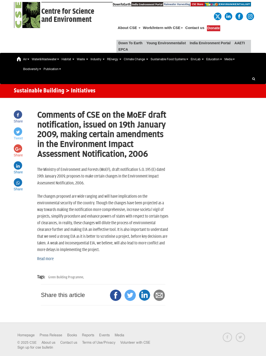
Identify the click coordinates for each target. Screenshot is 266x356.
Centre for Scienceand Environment (67, 15)
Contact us (194, 28)
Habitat (68, 59)
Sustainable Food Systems (169, 59)
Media (229, 59)
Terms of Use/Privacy (98, 342)
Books (72, 335)
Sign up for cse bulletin (35, 347)
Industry (98, 59)
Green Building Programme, (66, 277)
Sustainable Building (39, 91)
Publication (52, 69)
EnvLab (197, 59)
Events (104, 335)
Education (214, 59)
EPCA (123, 49)
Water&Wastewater (45, 59)
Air (26, 59)
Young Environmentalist (166, 43)
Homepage (26, 335)
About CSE (129, 28)
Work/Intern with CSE (163, 28)
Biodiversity (32, 69)
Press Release (51, 335)
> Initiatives (80, 91)
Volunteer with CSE (135, 342)
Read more (45, 258)
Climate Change (136, 59)
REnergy (114, 59)
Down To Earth (130, 43)
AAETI (240, 43)
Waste (82, 59)
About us (48, 342)
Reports (88, 335)
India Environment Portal (210, 43)
